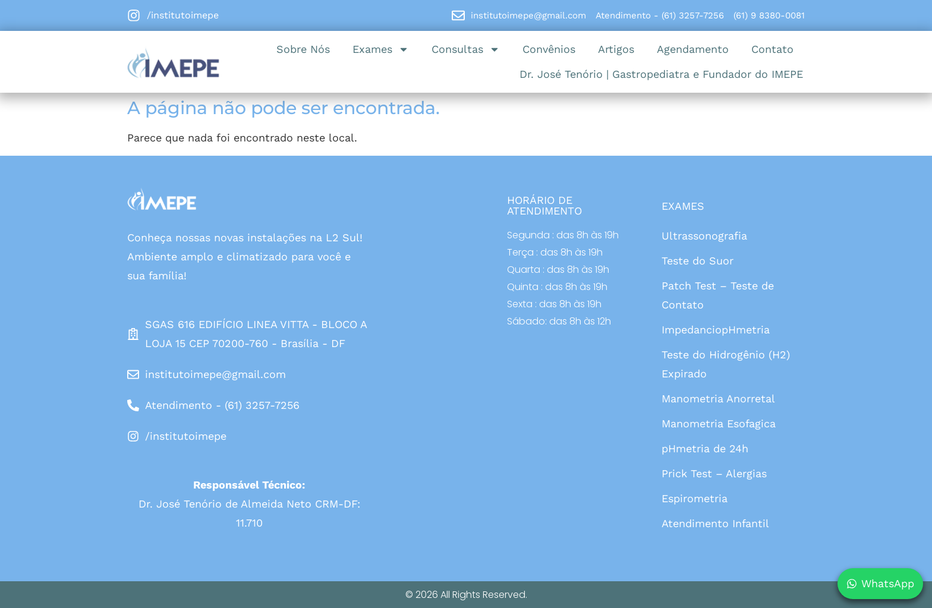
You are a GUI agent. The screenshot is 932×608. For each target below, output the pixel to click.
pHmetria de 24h (705, 448)
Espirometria (695, 498)
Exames (380, 49)
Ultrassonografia (704, 235)
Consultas (466, 49)
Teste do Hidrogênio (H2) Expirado (726, 364)
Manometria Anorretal (718, 398)
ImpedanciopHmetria (716, 329)
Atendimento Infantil (715, 523)
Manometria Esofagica (719, 423)
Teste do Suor (697, 260)
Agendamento (693, 49)
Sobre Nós (303, 49)
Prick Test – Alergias (714, 473)
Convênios (548, 49)
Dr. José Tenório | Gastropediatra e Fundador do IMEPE (661, 74)
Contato (772, 49)
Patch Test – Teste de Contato (718, 295)
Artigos (616, 49)
